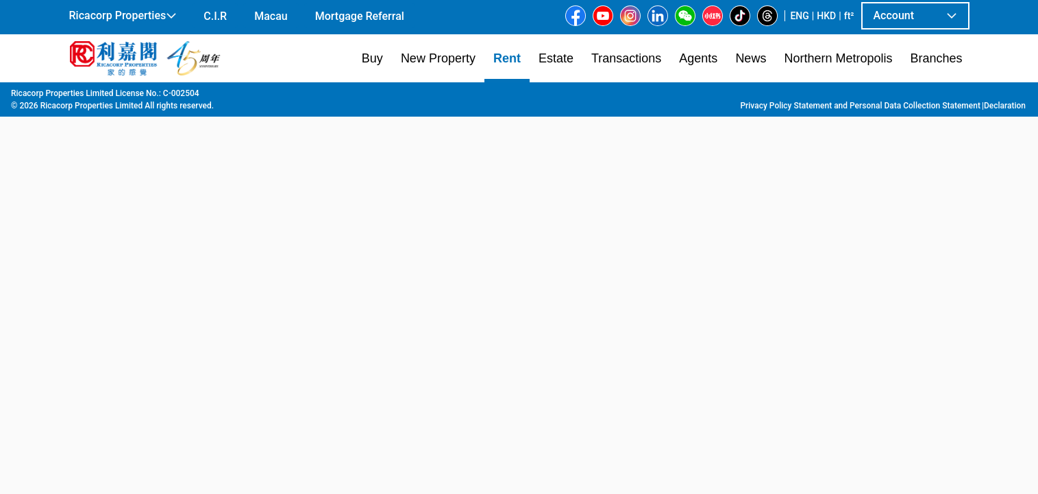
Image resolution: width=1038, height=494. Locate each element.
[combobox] (358, 114)
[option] (100, 286)
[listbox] (499, 287)
